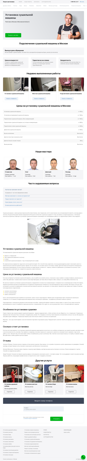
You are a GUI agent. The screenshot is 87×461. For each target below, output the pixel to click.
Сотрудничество (46, 1)
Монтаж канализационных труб (32, 451)
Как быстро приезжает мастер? (13, 189)
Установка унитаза (8, 432)
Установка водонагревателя (31, 444)
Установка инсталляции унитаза (32, 434)
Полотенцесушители (64, 5)
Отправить (56, 419)
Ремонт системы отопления (31, 448)
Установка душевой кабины (10, 430)
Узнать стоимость (11, 98)
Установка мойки (7, 444)
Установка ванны (7, 437)
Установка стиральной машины (11, 452)
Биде (20, 5)
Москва (82, 1)
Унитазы (15, 5)
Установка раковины (8, 439)
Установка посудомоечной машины (33, 441)
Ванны (25, 5)
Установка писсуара (8, 454)
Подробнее (9, 391)
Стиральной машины (76, 5)
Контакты (36, 1)
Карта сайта (67, 432)
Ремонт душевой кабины (30, 437)
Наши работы (28, 1)
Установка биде (7, 434)
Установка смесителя (8, 441)
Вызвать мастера (13, 35)
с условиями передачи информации (30, 418)
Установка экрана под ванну (31, 430)
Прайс (20, 1)
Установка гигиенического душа (32, 453)
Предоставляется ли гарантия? (13, 199)
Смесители (38, 5)
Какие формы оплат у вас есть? (13, 202)
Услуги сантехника (8, 1)
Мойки (44, 5)
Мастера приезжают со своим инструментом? (17, 196)
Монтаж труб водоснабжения (31, 446)
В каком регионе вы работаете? (13, 205)
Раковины (31, 5)
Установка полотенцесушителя (10, 450)
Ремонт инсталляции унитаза (31, 432)
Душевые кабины (7, 5)
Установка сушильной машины (32, 439)
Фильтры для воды (53, 5)
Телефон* (26, 407)
